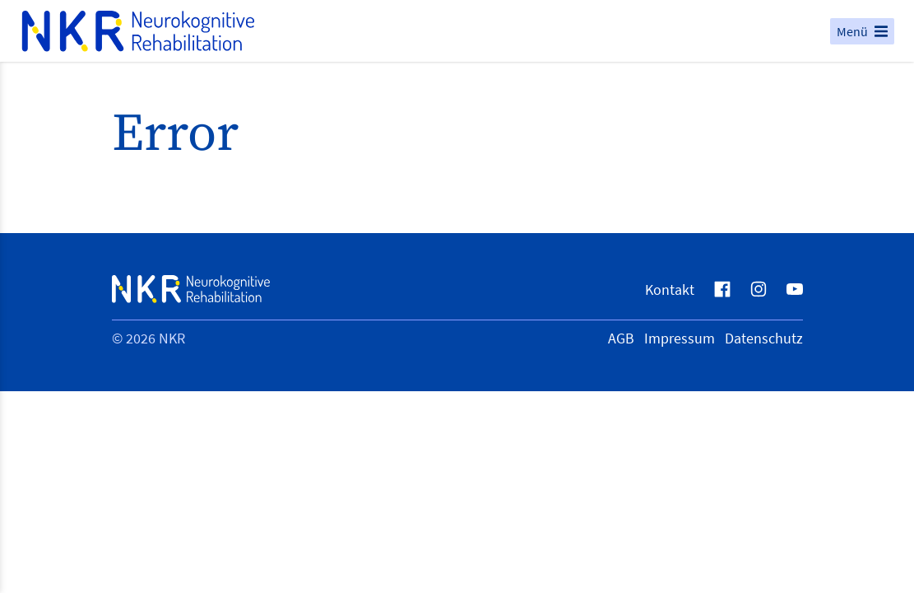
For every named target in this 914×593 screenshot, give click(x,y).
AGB (621, 338)
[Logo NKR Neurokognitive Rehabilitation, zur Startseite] (425, 31)
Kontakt (669, 289)
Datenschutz (764, 338)
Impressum (679, 338)
